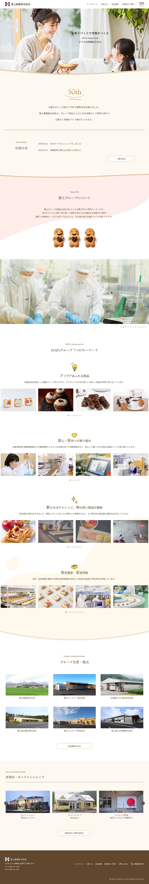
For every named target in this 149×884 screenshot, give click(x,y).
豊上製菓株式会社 (17, 4)
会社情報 (115, 4)
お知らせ (104, 4)
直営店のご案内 (128, 4)
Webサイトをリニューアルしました (65, 143)
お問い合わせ (124, 864)
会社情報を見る (74, 746)
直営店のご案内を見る (74, 833)
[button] (121, 327)
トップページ (92, 4)
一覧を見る (121, 158)
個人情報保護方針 (137, 864)
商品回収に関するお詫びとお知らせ (65, 150)
